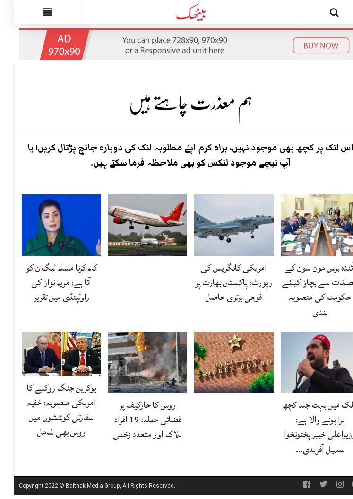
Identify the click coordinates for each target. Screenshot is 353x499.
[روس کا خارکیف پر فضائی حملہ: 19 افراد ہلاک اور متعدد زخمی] (133, 362)
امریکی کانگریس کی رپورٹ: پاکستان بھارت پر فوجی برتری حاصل (219, 282)
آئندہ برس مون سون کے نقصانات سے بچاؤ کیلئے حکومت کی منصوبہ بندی (306, 290)
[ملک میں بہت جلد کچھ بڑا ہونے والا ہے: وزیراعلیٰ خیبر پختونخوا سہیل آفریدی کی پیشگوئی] (306, 362)
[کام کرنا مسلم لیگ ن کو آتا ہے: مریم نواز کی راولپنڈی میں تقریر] (47, 225)
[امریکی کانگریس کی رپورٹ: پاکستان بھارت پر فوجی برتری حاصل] (219, 225)
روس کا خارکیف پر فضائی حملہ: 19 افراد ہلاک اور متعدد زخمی (133, 419)
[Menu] (33, 12)
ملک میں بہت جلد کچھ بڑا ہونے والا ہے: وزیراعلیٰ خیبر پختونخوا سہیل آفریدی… (306, 427)
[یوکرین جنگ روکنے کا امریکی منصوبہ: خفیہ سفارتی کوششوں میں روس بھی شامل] (47, 354)
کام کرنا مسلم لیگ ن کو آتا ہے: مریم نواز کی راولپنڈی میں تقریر (47, 282)
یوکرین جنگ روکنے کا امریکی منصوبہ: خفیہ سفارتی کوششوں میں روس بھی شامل (47, 410)
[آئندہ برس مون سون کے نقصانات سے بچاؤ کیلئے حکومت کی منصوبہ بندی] (306, 225)
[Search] (320, 14)
